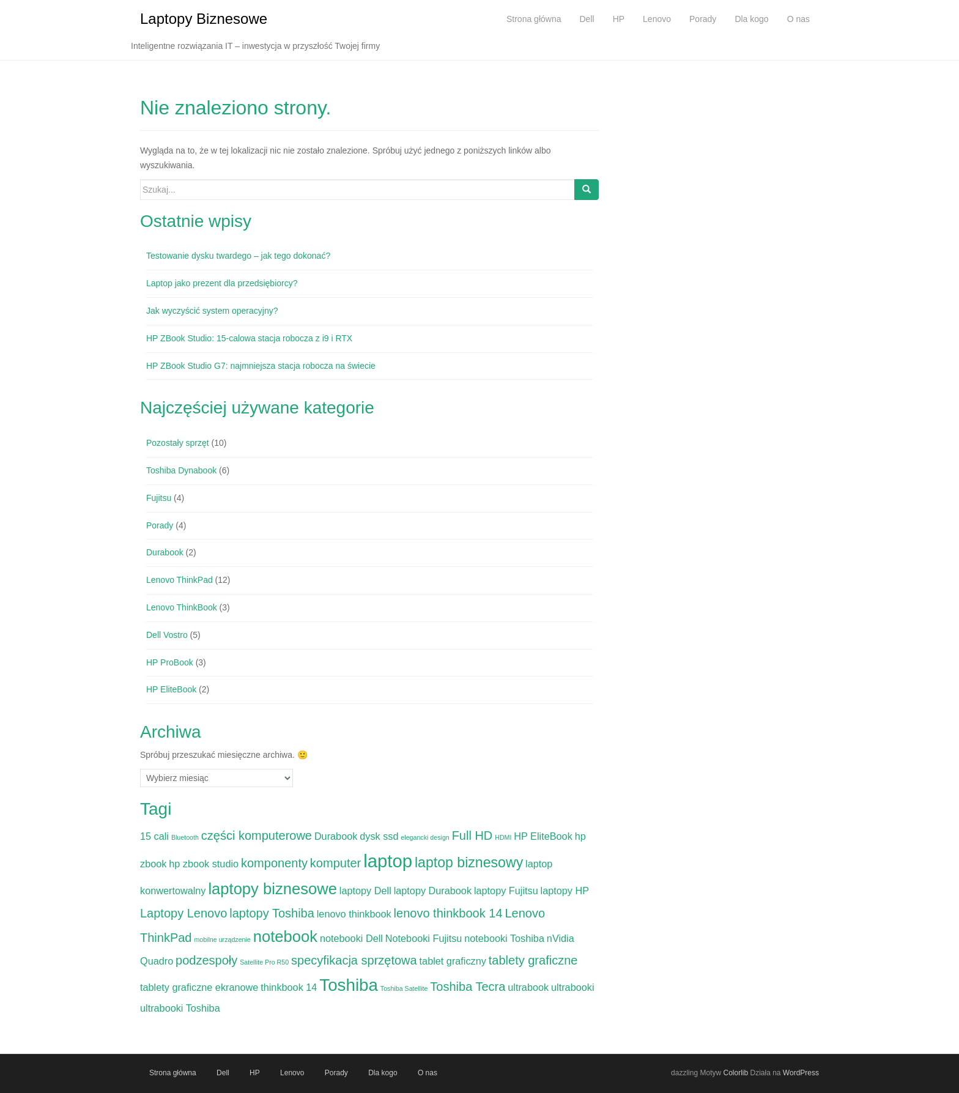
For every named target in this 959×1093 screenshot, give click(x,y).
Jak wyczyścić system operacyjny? (212, 311)
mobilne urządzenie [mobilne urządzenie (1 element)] (222, 939)
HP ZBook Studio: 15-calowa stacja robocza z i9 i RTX (249, 338)
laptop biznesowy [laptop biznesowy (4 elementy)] (469, 862)
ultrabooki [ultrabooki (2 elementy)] (572, 987)
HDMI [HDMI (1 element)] (503, 837)
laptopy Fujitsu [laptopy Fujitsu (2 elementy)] (506, 890)
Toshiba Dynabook (181, 470)
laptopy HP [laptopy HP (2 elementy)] (565, 890)
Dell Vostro (167, 635)
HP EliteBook (171, 689)
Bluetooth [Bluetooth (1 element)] (185, 837)
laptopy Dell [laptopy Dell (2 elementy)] (365, 890)
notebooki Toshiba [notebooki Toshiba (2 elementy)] (504, 938)
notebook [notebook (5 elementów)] (285, 936)
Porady (159, 525)
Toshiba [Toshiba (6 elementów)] (348, 985)
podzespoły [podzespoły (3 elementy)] (206, 960)
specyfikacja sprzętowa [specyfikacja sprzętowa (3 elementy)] (354, 960)
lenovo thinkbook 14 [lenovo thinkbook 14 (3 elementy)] (448, 913)
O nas (427, 1073)
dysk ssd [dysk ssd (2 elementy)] (379, 836)
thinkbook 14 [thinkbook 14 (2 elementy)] (289, 987)
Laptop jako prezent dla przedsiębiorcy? (222, 283)
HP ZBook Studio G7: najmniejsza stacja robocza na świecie (261, 366)
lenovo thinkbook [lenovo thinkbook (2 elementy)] (354, 913)
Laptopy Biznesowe (203, 18)
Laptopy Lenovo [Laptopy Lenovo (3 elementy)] (183, 913)
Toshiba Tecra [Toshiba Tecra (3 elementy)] (467, 986)
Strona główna (172, 1073)
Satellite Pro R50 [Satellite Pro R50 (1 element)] (264, 962)
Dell (223, 1073)
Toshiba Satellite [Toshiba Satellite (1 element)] (404, 988)
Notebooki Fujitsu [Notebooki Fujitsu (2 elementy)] (423, 938)
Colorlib (735, 1073)
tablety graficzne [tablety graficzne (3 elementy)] (533, 960)
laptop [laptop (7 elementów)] (387, 861)
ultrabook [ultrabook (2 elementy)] (528, 987)
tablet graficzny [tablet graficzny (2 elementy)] (453, 960)
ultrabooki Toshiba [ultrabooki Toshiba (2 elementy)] (180, 1007)
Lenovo (292, 1073)
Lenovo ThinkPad (179, 580)
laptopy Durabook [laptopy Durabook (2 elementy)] (433, 890)
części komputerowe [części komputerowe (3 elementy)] (256, 835)
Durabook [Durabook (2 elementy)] (335, 836)
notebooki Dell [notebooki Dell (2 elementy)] (351, 938)
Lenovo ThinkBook (181, 607)
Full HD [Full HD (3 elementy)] (472, 835)
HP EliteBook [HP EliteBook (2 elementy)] (543, 836)
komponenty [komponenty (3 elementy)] (274, 863)
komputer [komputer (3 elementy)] (335, 863)
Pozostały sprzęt (177, 443)
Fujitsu (158, 498)
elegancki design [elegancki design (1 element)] (425, 837)
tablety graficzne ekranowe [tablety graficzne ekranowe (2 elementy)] (199, 987)
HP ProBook (169, 662)
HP (255, 1073)
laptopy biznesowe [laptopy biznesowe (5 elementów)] (272, 888)
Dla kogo (382, 1073)
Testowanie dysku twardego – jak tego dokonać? (238, 256)
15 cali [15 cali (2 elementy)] (154, 836)
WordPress (801, 1073)
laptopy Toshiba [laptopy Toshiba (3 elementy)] (271, 913)
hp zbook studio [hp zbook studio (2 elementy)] (204, 863)
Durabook (164, 552)
